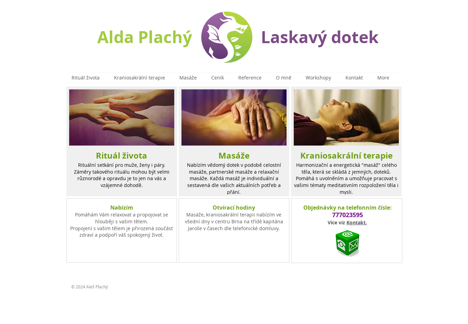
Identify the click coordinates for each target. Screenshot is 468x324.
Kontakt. (356, 222)
